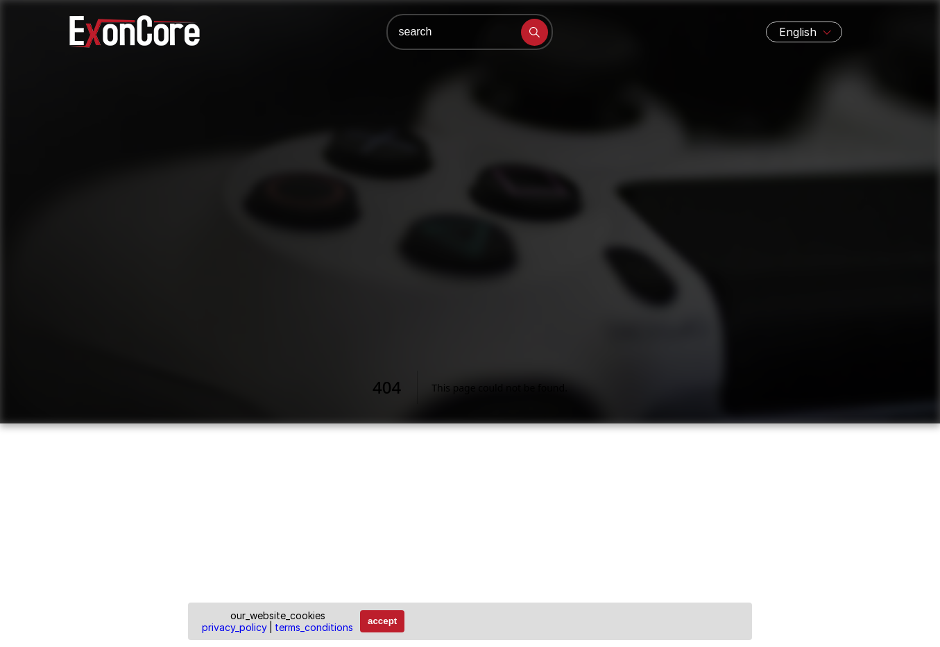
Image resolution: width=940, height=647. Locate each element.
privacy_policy (234, 627)
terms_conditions (314, 627)
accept (382, 621)
